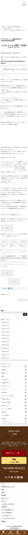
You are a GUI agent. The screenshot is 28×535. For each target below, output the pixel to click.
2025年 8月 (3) (5, 341)
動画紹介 (3, 521)
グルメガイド (14, 389)
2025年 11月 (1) (5, 335)
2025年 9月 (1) (5, 338)
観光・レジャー (5, 498)
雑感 (14, 376)
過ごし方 (3, 501)
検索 (2, 310)
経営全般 (14, 370)
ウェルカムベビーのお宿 (7, 504)
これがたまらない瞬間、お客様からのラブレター (14, 46)
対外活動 (14, 418)
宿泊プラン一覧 (13, 453)
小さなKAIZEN (14, 415)
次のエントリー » (22, 299)
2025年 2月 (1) (5, 354)
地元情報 (14, 412)
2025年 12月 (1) (5, 332)
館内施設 (3, 495)
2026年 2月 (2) (5, 325)
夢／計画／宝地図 (14, 402)
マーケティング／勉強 (14, 396)
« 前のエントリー (5, 294)
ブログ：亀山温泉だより (7, 509)
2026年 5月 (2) (5, 322)
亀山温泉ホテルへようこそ (8, 486)
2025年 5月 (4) (5, 348)
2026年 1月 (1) (5, 328)
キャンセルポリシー (6, 515)
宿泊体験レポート (14, 383)
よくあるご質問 (14, 460)
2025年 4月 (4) (5, 351)
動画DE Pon (14, 405)
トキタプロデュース (14, 422)
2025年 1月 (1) (5, 358)
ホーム (3, 483)
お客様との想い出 (7, 28)
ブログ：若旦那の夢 (6, 512)
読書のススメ (14, 373)
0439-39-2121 (16, 468)
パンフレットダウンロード (8, 518)
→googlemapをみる (14, 528)
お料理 (3, 492)
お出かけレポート (14, 386)
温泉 (2, 489)
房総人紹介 (14, 392)
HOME (3, 26)
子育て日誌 (14, 379)
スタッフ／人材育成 (14, 409)
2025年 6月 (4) (5, 345)
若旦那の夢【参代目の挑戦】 (14, 26)
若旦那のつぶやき (14, 366)
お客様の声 (4, 506)
